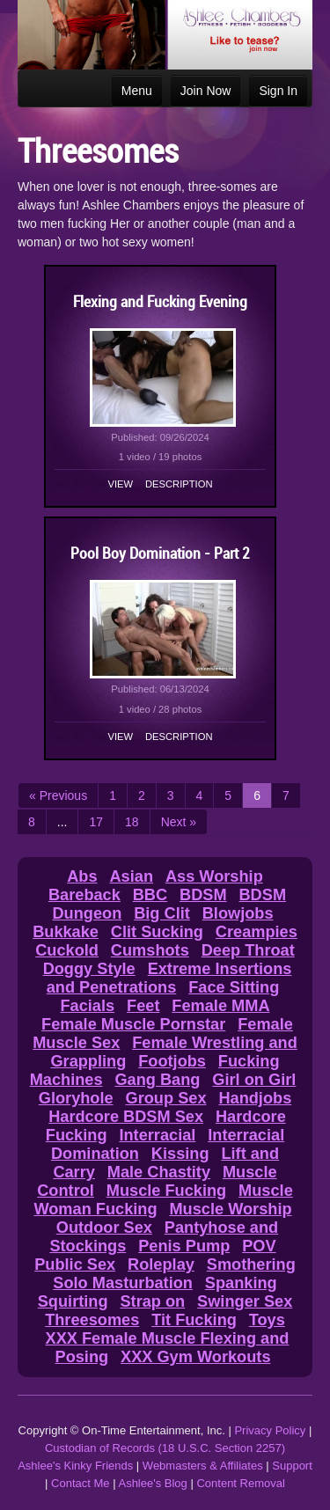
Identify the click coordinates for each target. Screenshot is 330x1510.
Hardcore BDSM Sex (125, 1116)
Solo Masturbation (123, 1283)
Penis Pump (184, 1246)
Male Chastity (158, 1172)
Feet (143, 1006)
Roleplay (161, 1264)
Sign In (278, 91)
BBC (150, 895)
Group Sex (166, 1098)
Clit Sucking (157, 932)
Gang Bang (157, 1080)
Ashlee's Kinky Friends (75, 1465)
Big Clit (162, 913)
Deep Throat (248, 950)
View (121, 484)
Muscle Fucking (166, 1190)
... (62, 822)
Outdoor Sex (104, 1227)
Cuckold (67, 950)
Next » (178, 822)
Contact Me (80, 1483)
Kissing (180, 1153)
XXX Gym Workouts (195, 1357)
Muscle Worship (230, 1209)
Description (178, 484)
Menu (136, 91)
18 (132, 822)
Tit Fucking (194, 1320)
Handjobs (254, 1098)
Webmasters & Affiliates (203, 1465)
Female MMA (220, 1006)
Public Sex (74, 1264)
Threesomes (92, 1320)
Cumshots (150, 950)
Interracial (157, 1135)
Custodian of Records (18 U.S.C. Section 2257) (165, 1448)
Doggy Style (89, 969)
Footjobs (172, 1061)
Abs (82, 876)
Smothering (251, 1264)
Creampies (256, 932)
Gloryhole (76, 1098)
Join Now (205, 91)
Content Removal (240, 1483)
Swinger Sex (244, 1301)
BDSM (203, 895)
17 (96, 822)
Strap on (152, 1301)
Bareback (84, 895)
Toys (267, 1320)
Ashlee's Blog (152, 1483)
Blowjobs (238, 913)
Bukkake (66, 932)
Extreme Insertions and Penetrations (169, 978)
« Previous (58, 795)
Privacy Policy (269, 1430)
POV (258, 1246)
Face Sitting (233, 987)
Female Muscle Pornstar (133, 1024)
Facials (87, 1006)
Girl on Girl (254, 1080)
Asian (131, 876)
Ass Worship (214, 876)
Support (292, 1465)
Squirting (73, 1301)
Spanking (241, 1283)
